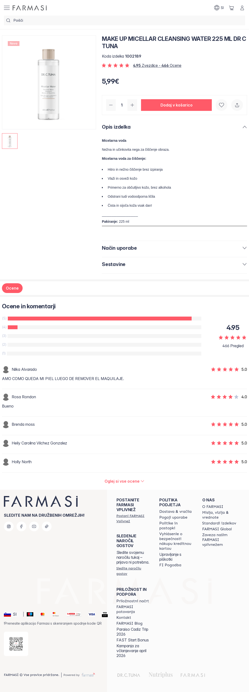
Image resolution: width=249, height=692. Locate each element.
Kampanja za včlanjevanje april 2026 (131, 650)
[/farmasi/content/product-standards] (219, 523)
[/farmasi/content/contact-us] (123, 617)
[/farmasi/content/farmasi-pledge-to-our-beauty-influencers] (219, 539)
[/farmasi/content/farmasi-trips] (133, 609)
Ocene (12, 288)
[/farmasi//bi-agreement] (170, 565)
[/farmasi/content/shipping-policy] (175, 511)
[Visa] (89, 614)
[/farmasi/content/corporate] (217, 529)
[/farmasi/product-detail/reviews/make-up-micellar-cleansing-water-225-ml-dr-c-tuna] (124, 481)
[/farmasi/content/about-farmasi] (212, 506)
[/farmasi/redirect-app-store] (16, 644)
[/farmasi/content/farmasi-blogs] (129, 623)
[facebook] (21, 526)
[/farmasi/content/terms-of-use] (173, 517)
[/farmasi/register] (133, 518)
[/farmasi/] (30, 8)
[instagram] (9, 526)
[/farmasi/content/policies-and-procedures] (176, 526)
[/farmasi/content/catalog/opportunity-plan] (132, 601)
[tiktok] (47, 526)
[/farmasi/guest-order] (133, 571)
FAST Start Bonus (132, 640)
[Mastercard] (40, 614)
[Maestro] (28, 614)
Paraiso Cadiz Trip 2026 (132, 632)
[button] (176, 105)
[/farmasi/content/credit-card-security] (176, 541)
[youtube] (34, 526)
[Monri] (71, 614)
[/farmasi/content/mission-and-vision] (219, 515)
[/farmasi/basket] (231, 8)
